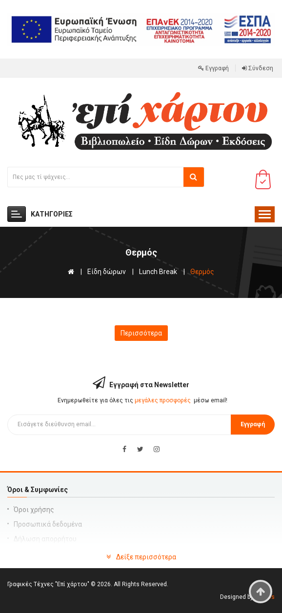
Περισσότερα (141, 333)
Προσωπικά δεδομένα (48, 524)
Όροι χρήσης (34, 510)
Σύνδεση (257, 68)
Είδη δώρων (106, 272)
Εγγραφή (213, 68)
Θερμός (202, 272)
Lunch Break (158, 272)
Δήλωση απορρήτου (45, 539)
